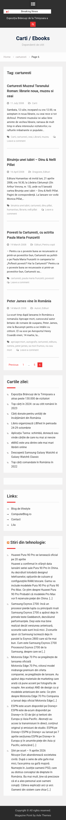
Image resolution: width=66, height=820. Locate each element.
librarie (22, 209)
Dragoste (37, 171)
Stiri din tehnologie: (28, 542)
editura (52, 341)
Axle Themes (43, 815)
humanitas (12, 209)
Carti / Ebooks (33, 38)
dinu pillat (47, 205)
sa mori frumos (36, 346)
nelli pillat (32, 209)
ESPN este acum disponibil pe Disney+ (34, 706)
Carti (34, 103)
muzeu (45, 136)
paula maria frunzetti (33, 278)
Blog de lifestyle (20, 508)
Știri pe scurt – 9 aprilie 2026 (28, 750)
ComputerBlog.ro (21, 514)
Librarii (37, 136)
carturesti (22, 136)
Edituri (46, 171)
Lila (13, 524)
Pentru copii (48, 244)
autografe (31, 341)
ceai (30, 136)
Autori (37, 308)
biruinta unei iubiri (20, 205)
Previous (13, 364)
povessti (49, 278)
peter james (21, 346)
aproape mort (18, 341)
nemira (10, 346)
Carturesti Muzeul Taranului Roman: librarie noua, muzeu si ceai (30, 91)
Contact (16, 519)
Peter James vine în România (29, 301)
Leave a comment (16, 141)
